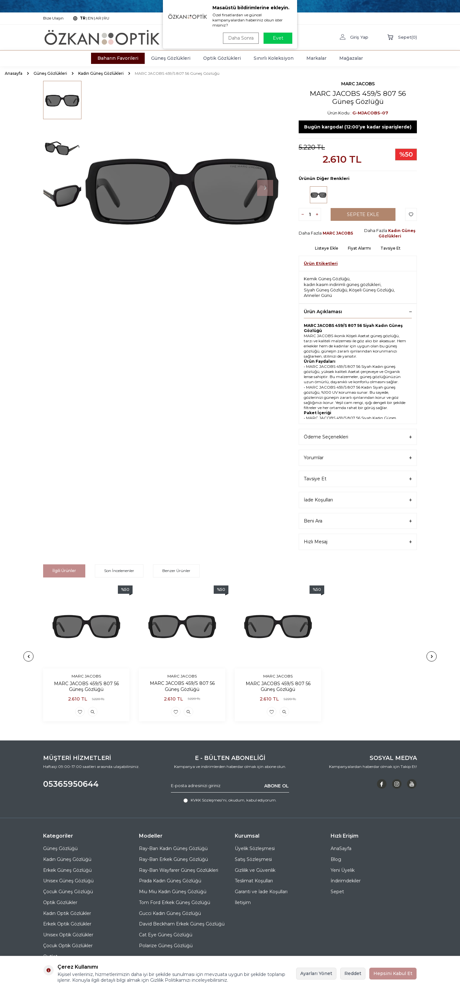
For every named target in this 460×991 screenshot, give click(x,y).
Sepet (337, 891)
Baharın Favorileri (117, 58)
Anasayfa (13, 73)
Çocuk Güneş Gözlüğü (68, 891)
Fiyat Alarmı (359, 248)
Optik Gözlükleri (222, 58)
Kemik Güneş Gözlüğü (326, 278)
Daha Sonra (241, 38)
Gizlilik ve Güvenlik (255, 870)
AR (98, 18)
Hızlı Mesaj (358, 542)
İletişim (243, 902)
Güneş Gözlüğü (60, 848)
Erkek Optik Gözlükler (67, 924)
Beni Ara (358, 521)
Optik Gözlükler (60, 902)
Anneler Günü (318, 295)
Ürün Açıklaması (358, 311)
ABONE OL (276, 785)
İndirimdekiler (346, 881)
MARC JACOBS (358, 84)
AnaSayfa (341, 848)
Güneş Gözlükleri (170, 58)
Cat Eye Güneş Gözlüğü (165, 935)
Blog (336, 859)
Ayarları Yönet (316, 973)
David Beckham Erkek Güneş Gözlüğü (182, 924)
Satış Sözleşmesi (253, 859)
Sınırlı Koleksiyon (274, 58)
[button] (265, 188)
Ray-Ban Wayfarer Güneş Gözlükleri (178, 870)
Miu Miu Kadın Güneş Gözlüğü (172, 891)
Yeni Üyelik (343, 870)
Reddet (352, 973)
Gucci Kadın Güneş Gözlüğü (170, 913)
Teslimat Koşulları (254, 881)
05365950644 (71, 784)
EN (90, 18)
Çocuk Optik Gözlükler (68, 945)
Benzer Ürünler (176, 570)
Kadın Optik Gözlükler (67, 913)
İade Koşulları (358, 500)
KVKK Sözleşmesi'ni (208, 800)
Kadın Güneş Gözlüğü (67, 859)
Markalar (316, 58)
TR (83, 18)
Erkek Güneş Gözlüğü (67, 870)
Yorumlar (358, 458)
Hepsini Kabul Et (392, 973)
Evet (278, 38)
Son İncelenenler (119, 570)
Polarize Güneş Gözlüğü (166, 945)
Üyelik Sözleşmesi (255, 848)
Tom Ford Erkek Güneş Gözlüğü (174, 902)
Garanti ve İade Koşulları (261, 891)
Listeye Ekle (326, 248)
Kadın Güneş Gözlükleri (101, 73)
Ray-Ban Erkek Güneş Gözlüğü (173, 859)
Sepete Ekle (363, 214)
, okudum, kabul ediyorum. (230, 800)
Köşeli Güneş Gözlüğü (371, 289)
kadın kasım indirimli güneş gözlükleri (342, 284)
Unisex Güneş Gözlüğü (68, 881)
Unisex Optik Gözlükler (68, 935)
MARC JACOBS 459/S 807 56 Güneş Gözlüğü (86, 686)
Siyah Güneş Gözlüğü (325, 289)
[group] (182, 188)
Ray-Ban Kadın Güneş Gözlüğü (173, 848)
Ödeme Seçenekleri (358, 437)
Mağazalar (351, 58)
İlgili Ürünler (64, 570)
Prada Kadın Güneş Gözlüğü (170, 881)
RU (106, 18)
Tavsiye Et (390, 248)
